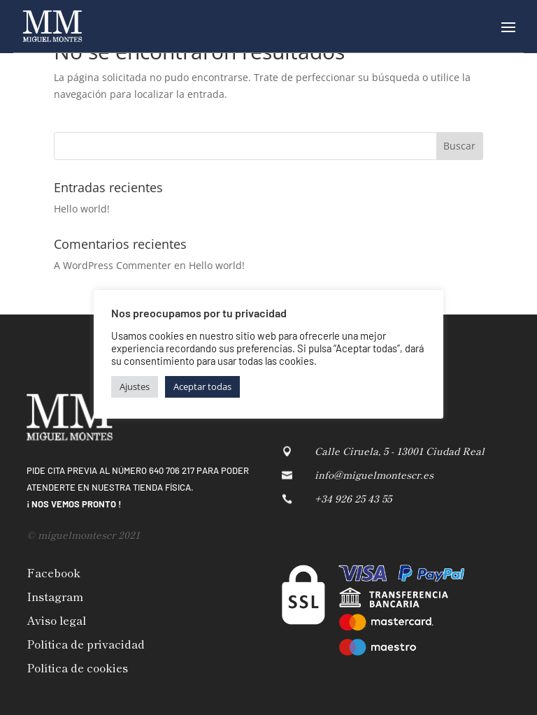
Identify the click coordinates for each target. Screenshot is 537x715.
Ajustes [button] (135, 386)
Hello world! (82, 208)
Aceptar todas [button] (202, 386)
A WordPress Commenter (112, 265)
